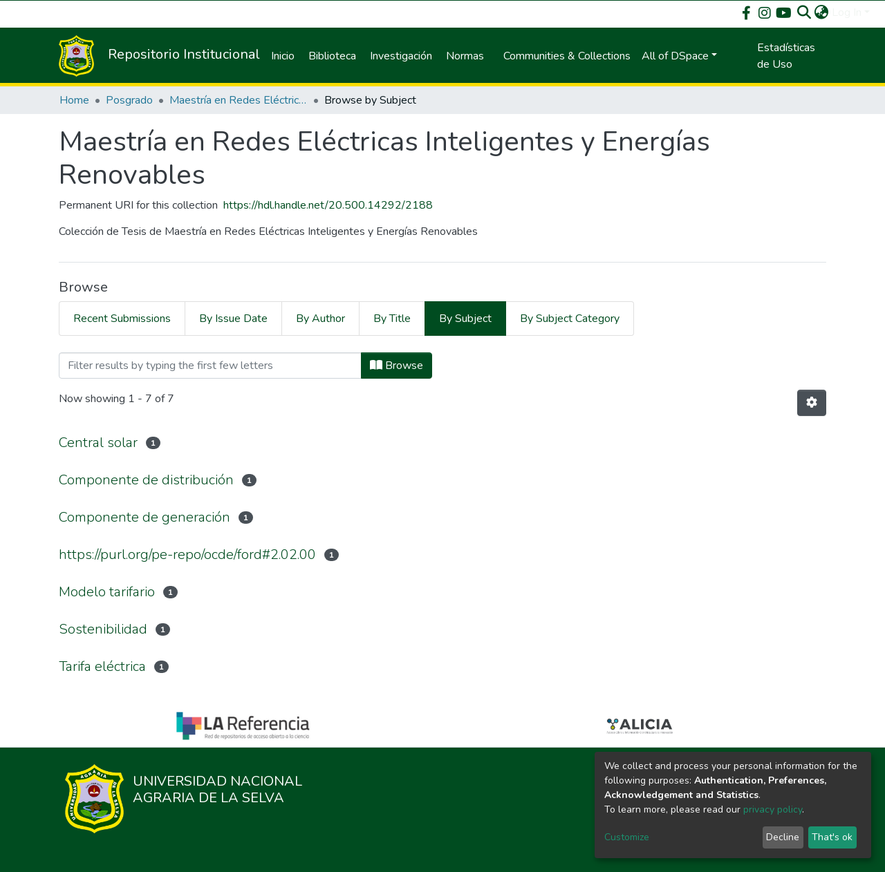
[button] (821, 12)
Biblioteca (332, 56)
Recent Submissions (122, 318)
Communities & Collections (567, 56)
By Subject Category (570, 318)
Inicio (283, 56)
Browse (396, 365)
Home (74, 100)
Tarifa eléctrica (102, 666)
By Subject (465, 318)
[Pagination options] (811, 403)
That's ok (832, 837)
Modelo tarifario (107, 591)
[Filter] (210, 365)
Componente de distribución (146, 480)
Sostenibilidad (103, 629)
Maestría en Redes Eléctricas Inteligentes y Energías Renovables (238, 100)
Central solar (98, 442)
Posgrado (129, 100)
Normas (465, 56)
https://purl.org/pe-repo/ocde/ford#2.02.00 (187, 554)
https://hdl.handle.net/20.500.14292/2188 (328, 205)
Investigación (401, 56)
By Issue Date (233, 318)
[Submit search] (804, 12)
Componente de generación (144, 517)
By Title (392, 318)
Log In (846, 12)
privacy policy (772, 809)
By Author (320, 318)
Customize (626, 837)
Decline (782, 837)
